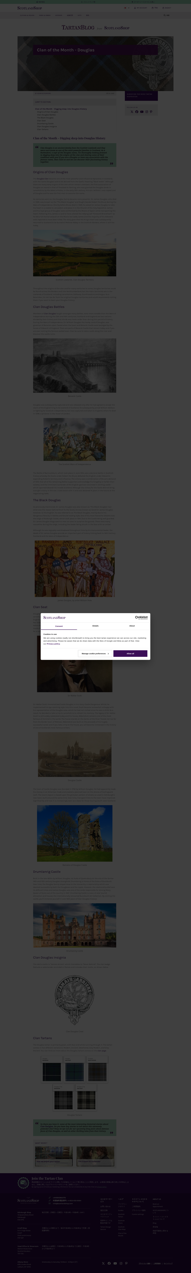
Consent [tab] (59, 626)
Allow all (130, 653)
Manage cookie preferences (95, 653)
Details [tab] (95, 626)
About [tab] (132, 626)
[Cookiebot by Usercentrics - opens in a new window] (137, 618)
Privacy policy (53, 644)
